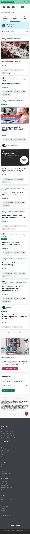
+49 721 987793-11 (8, 433)
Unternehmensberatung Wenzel (14, 100)
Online (4, 104)
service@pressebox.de (12, 409)
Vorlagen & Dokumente (7, 487)
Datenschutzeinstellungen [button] (7, 502)
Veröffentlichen (10, 368)
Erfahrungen (4, 452)
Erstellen (3, 466)
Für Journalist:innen (6, 473)
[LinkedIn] (3, 516)
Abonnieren (8, 390)
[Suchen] (22, 7)
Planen (3, 464)
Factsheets (4, 483)
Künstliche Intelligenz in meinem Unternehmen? (11, 243)
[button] (3, 70)
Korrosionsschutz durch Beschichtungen (11, 264)
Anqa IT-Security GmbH (12, 145)
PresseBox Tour (7, 1)
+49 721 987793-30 (8, 431)
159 (20, 333)
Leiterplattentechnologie (11, 83)
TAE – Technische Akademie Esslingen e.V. (17, 79)
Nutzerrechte (4, 506)
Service (3, 456)
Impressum (4, 508)
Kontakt (5, 441)
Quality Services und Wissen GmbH (15, 211)
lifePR (2, 512)
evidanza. (8, 307)
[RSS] (5, 516)
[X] (7, 516)
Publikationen (4, 485)
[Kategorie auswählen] (2, 27)
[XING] (9, 516)
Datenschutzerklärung (6, 499)
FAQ (2, 454)
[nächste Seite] (27, 332)
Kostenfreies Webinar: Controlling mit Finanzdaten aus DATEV (14, 317)
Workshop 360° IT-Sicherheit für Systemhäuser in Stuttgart (15, 170)
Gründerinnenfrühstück (11, 62)
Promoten (3, 469)
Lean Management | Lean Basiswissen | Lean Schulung (13, 216)
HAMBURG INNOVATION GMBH (14, 38)
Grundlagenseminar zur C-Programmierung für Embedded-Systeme (12, 288)
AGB (2, 497)
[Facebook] (1, 516)
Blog (2, 489)
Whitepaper (4, 481)
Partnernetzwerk (5, 450)
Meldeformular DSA (6, 504)
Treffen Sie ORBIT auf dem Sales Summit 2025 (12, 193)
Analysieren (4, 471)
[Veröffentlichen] (26, 414)
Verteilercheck (4, 510)
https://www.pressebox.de (9, 437)
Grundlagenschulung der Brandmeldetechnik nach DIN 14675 (13, 129)
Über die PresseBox (7, 448)
